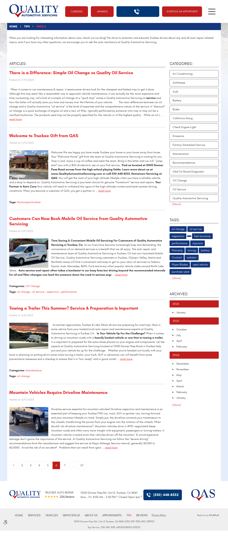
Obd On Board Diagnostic (188, 171)
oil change (23, 291)
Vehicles (51, 515)
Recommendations (184, 162)
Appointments (111, 515)
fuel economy (202, 236)
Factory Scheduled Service (189, 145)
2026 (175, 304)
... (73, 465)
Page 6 (41, 26)
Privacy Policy (159, 515)
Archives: (179, 294)
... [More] (175, 204)
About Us (91, 515)
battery (205, 250)
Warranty (177, 250)
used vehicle (200, 264)
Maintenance (34, 370)
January (181, 312)
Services (34, 515)
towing (192, 250)
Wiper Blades (180, 264)
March (180, 386)
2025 (175, 321)
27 (82, 465)
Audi (175, 91)
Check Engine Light (184, 127)
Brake (176, 109)
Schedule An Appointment (182, 11)
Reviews (141, 515)
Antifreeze (179, 82)
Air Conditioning (183, 73)
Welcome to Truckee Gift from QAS (43, 135)
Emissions (178, 136)
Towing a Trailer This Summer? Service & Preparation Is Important (73, 308)
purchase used (180, 271)
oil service (38, 291)
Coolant (177, 257)
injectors (197, 243)
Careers (76, 11)
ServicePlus (71, 515)
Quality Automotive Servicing (190, 198)
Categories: (181, 63)
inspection (52, 291)
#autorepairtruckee (29, 202)
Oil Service (179, 189)
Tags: (175, 220)
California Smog (183, 118)
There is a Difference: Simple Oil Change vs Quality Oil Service (71, 72)
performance (69, 291)
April (179, 340)
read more (15, 119)
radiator (191, 257)
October (181, 329)
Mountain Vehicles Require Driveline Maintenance (58, 392)
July (178, 335)
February (181, 346)
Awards (102, 11)
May (179, 375)
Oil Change (33, 286)
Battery (177, 100)
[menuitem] (19, 515)
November (182, 369)
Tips (27, 26)
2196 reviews (67, 496)
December (182, 363)
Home (13, 26)
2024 (175, 355)
